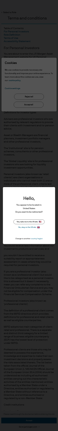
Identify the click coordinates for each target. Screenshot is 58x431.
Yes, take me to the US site (29, 222)
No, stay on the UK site (29, 227)
